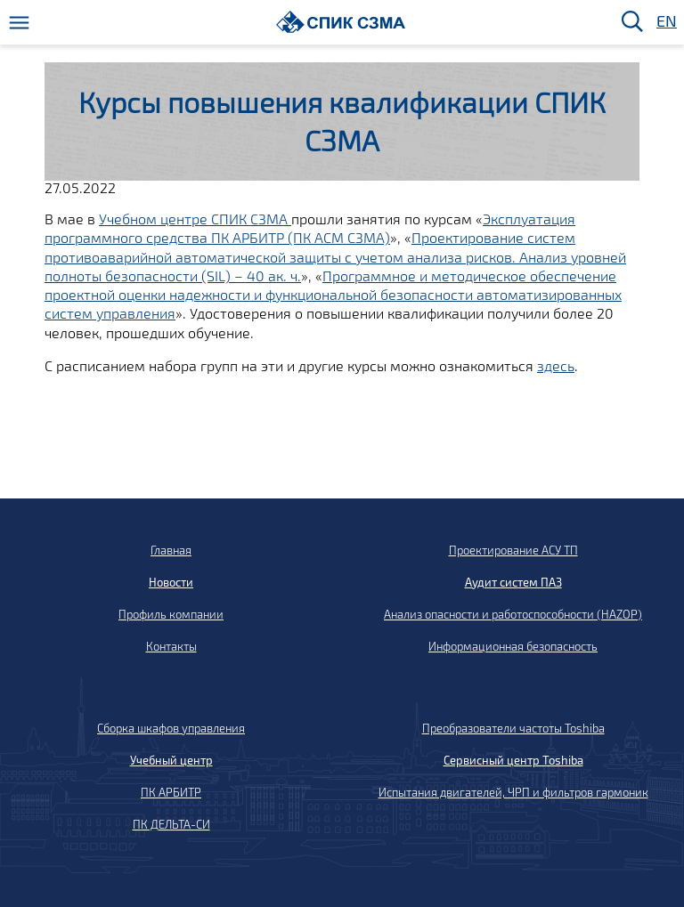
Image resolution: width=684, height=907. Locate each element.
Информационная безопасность (513, 646)
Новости (171, 582)
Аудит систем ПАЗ (513, 582)
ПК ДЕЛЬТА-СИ (171, 824)
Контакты (171, 646)
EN (665, 21)
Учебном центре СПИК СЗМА (195, 218)
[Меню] (19, 22)
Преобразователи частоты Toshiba (513, 728)
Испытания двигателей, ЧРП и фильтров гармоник (513, 792)
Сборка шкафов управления (171, 728)
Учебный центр (171, 760)
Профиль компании (171, 614)
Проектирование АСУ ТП (513, 550)
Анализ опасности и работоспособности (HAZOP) (513, 614)
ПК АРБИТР (171, 792)
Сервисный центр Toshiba (513, 760)
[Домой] (340, 22)
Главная (171, 550)
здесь (555, 365)
